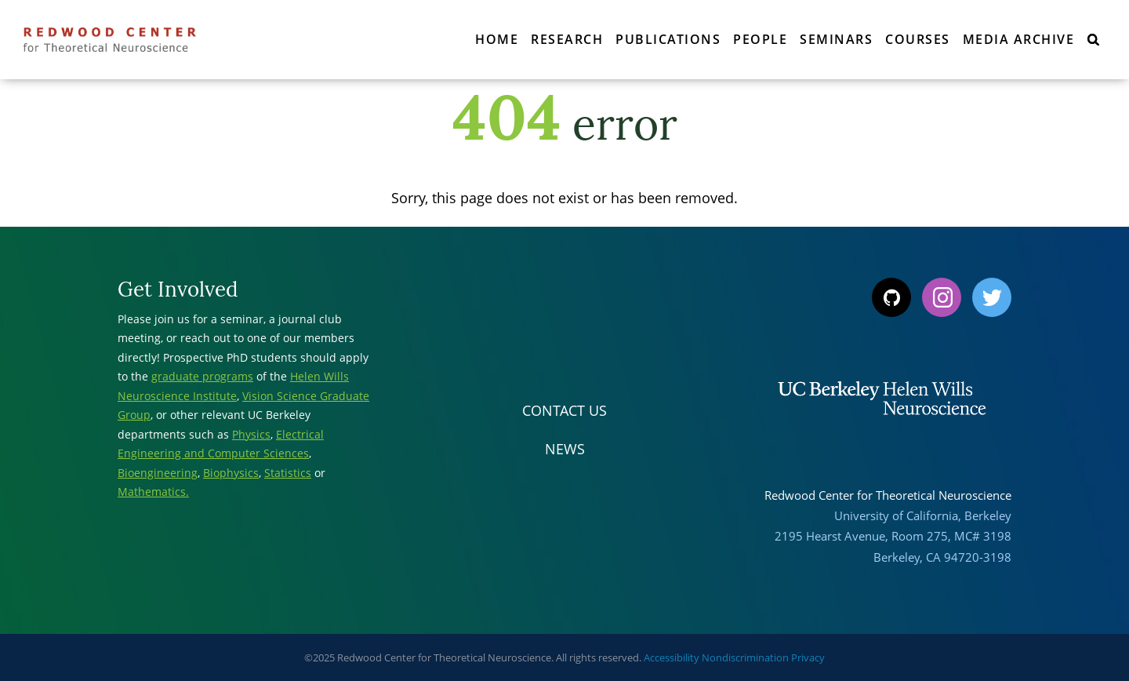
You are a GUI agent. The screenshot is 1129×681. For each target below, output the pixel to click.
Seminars (836, 39)
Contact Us (564, 410)
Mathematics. (153, 491)
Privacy (808, 657)
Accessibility (671, 657)
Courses (917, 39)
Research (567, 39)
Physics (251, 434)
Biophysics (231, 472)
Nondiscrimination (745, 657)
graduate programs (202, 376)
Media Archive (1019, 39)
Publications (668, 39)
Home (496, 39)
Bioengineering (158, 472)
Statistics (287, 472)
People (760, 39)
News (565, 448)
